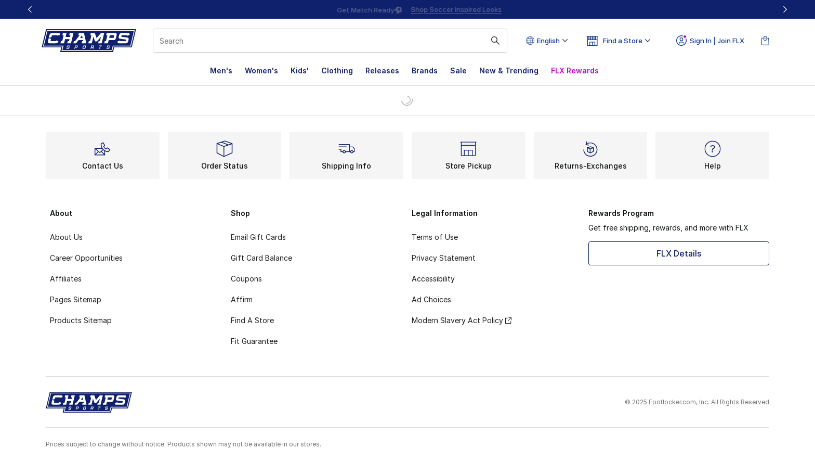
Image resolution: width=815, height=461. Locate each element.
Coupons (246, 278)
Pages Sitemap (75, 299)
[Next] (785, 9)
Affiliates (66, 278)
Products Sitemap (81, 320)
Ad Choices (431, 299)
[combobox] (330, 40)
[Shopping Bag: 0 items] (765, 40)
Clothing (337, 70)
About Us (66, 237)
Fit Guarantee (254, 341)
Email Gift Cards (258, 237)
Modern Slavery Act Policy (461, 320)
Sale (458, 70)
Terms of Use (435, 237)
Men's (221, 70)
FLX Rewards (575, 70)
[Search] (330, 40)
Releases (382, 70)
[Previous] (30, 9)
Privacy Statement (444, 257)
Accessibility (433, 278)
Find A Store (252, 320)
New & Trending (508, 70)
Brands (425, 70)
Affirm (242, 299)
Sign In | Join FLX (710, 40)
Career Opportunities (86, 257)
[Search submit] (495, 40)
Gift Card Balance (261, 257)
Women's (261, 70)
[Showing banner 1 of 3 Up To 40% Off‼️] (407, 9)
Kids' (300, 70)
